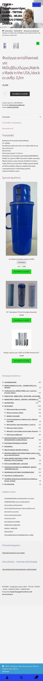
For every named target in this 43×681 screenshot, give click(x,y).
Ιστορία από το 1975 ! (10, 593)
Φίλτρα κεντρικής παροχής (15, 503)
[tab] (21, 192)
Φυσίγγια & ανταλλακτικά (31, 31)
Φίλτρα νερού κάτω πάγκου (15, 488)
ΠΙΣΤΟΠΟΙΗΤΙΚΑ (9, 559)
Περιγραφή (6, 192)
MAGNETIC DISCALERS (13, 491)
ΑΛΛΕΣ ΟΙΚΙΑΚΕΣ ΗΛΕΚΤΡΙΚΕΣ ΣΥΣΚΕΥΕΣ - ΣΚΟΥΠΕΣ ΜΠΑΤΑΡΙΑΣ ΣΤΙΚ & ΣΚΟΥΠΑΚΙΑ (19, 535)
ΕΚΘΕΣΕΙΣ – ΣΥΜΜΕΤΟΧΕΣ (10, 603)
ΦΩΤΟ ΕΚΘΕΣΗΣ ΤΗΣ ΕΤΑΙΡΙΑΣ (12, 597)
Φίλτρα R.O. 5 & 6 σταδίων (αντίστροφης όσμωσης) (22, 507)
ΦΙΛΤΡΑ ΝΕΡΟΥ (18, 31)
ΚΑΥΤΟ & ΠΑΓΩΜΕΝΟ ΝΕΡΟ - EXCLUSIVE (16, 539)
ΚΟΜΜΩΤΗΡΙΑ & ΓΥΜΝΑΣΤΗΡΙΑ (12, 600)
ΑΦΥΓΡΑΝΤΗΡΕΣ (9, 478)
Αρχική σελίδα (8, 31)
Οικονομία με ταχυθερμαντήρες (14, 551)
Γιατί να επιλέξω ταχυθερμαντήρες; (13, 580)
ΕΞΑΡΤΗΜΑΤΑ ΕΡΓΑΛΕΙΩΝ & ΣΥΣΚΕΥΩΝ (15, 518)
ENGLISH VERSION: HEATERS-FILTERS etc (16, 525)
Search (21, 677)
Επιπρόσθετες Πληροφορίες (11, 198)
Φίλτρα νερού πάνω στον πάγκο (16, 485)
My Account (7, 677)
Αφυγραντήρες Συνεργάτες (11, 587)
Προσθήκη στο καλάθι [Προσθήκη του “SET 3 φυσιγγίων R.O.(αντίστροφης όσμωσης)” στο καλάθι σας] (21, 396)
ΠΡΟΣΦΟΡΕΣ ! (8, 522)
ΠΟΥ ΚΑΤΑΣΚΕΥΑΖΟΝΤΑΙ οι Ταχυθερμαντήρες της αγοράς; (19, 574)
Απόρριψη (5, 671)
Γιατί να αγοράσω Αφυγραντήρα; (12, 590)
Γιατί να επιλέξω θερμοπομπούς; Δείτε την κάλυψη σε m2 (19, 583)
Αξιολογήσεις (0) (7, 204)
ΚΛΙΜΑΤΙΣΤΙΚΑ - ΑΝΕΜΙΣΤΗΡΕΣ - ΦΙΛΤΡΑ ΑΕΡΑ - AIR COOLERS (22, 471)
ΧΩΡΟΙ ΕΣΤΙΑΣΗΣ (8, 607)
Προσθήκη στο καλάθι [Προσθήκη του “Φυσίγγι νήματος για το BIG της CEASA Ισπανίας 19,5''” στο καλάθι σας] (21, 436)
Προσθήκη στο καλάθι (19, 169)
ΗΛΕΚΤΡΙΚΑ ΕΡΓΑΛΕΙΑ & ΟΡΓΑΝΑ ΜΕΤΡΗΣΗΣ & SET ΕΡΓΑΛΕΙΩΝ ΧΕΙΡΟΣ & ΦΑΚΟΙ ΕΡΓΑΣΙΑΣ (19, 514)
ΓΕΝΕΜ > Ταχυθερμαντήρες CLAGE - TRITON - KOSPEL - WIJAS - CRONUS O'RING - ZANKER (14, 13)
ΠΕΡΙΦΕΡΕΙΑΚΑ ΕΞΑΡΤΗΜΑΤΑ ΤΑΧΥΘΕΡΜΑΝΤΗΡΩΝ (19, 548)
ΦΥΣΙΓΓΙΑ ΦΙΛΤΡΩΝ (13, 183)
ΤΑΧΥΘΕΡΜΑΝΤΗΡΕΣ (10, 458)
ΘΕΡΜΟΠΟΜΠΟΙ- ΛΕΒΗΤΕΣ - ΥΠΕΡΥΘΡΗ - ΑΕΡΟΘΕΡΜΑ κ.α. (21, 475)
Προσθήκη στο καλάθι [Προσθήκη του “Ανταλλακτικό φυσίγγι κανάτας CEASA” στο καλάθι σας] (21, 347)
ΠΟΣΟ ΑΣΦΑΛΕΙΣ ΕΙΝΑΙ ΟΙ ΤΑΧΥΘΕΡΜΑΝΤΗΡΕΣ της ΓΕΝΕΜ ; (19, 610)
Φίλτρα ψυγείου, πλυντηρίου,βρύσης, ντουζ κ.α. (21, 500)
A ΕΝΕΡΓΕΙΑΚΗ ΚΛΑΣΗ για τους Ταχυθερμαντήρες (17, 577)
